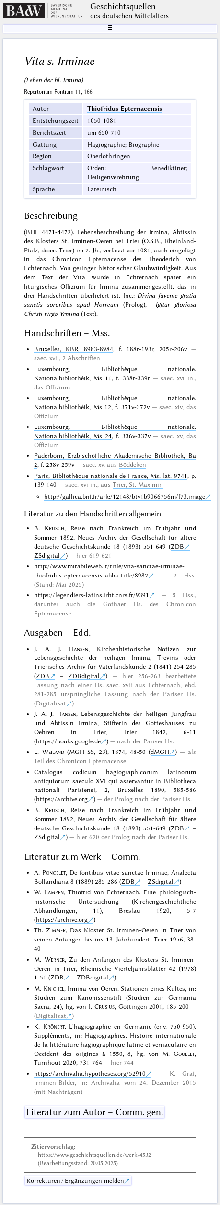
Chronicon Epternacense (89, 259)
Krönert (54, 1026)
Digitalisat (51, 703)
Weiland (53, 751)
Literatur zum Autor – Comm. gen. (94, 1111)
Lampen (54, 892)
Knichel (54, 988)
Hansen (78, 649)
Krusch (54, 528)
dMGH (160, 751)
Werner (55, 959)
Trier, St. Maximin (138, 484)
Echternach (142, 277)
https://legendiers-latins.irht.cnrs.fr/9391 (91, 595)
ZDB (177, 546)
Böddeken (132, 464)
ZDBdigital (84, 675)
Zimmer (56, 930)
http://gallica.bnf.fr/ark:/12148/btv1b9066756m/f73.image (124, 496)
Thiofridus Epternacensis (124, 108)
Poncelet (54, 872)
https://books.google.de (68, 741)
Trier (132, 241)
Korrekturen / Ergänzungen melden (75, 1180)
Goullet (184, 1053)
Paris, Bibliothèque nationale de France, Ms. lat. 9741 (110, 475)
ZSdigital (47, 555)
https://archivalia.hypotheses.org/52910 (90, 1073)
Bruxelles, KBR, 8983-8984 (73, 348)
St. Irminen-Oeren (86, 241)
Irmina (158, 232)
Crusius (104, 1006)
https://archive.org (62, 799)
